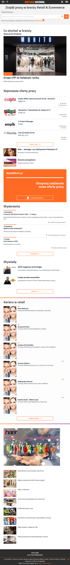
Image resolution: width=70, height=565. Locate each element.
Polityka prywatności (35, 555)
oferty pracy (34, 144)
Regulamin (35, 553)
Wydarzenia (34, 254)
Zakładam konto (37, 198)
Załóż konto (40, 20)
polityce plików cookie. (44, 563)
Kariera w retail (34, 418)
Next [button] (68, 119)
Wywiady (34, 291)
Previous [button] (2, 119)
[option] (35, 59)
